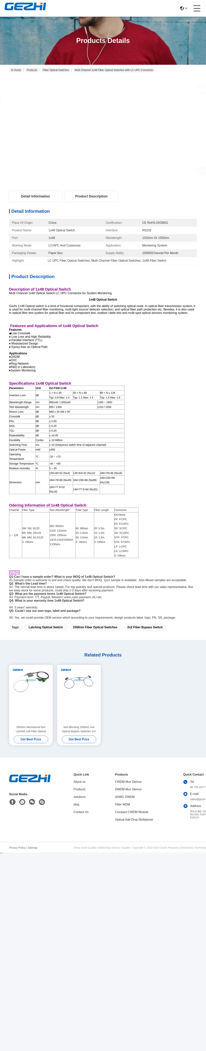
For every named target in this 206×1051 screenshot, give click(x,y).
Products (32, 70)
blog (76, 804)
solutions (79, 796)
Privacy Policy (17, 847)
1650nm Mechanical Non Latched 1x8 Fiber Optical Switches (31, 729)
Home (16, 70)
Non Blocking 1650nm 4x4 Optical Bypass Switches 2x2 (79, 729)
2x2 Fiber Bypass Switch (145, 627)
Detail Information (35, 196)
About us (79, 781)
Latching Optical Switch (46, 627)
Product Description (91, 196)
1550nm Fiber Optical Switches (95, 627)
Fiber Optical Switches (56, 70)
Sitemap (32, 847)
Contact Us (81, 812)
